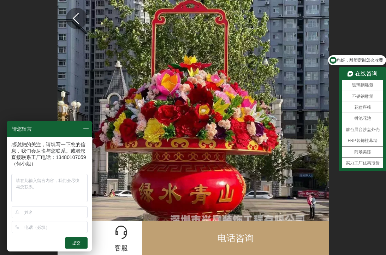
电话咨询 (235, 238)
